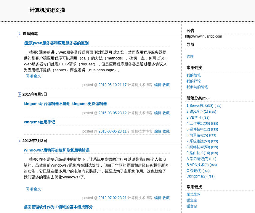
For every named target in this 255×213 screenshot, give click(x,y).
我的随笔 (194, 75)
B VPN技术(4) (198, 165)
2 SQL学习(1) (197, 111)
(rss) (218, 106)
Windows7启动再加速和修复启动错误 (56, 150)
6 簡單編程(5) (197, 135)
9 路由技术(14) (198, 153)
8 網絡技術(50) (198, 147)
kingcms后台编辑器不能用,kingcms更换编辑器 (65, 103)
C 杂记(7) (194, 171)
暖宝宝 (192, 200)
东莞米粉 (194, 194)
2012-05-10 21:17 (113, 85)
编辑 (157, 85)
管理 (190, 56)
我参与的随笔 (197, 87)
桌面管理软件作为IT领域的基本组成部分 (58, 207)
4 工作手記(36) (198, 123)
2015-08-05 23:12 (113, 113)
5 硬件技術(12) (198, 129)
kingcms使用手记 (39, 122)
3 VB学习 (194, 117)
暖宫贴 (192, 206)
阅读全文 (33, 76)
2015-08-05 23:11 (113, 131)
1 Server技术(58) (200, 106)
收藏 (166, 85)
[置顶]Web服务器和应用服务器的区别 (56, 43)
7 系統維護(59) (198, 141)
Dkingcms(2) (196, 176)
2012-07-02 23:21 (113, 198)
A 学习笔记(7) (197, 159)
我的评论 (194, 81)
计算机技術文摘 (47, 10)
